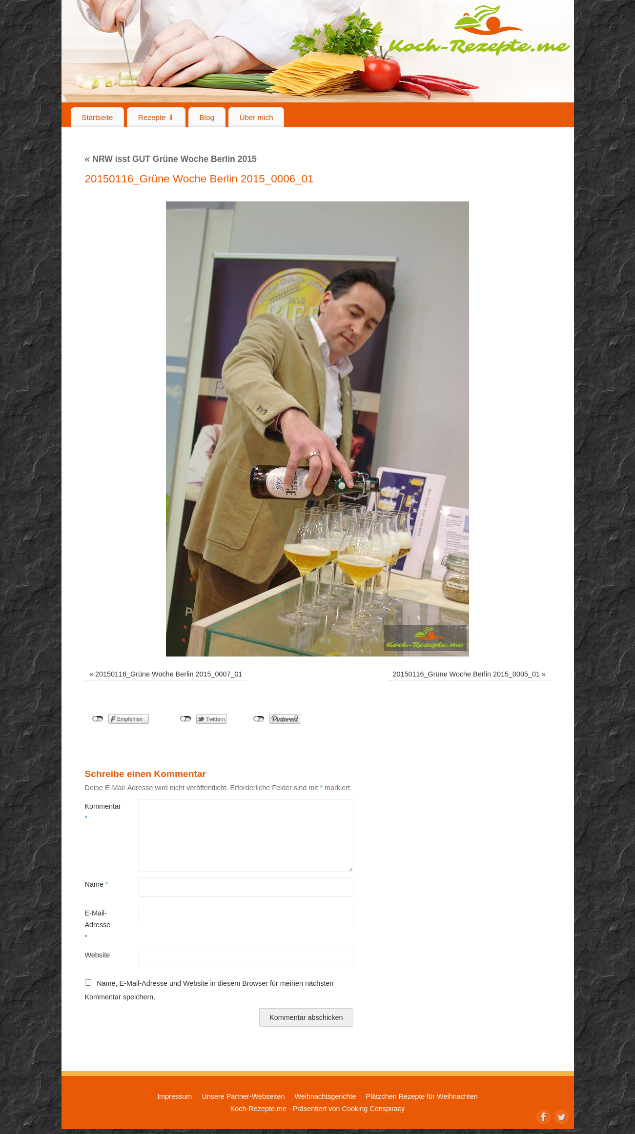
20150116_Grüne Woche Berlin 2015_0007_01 (168, 674)
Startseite (97, 117)
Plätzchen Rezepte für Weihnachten (422, 1096)
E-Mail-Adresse (98, 925)
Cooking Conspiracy (373, 1109)
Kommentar (98, 812)
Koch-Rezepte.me (479, 30)
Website (97, 955)
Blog (206, 117)
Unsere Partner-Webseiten (243, 1096)
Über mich (256, 117)
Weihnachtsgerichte (325, 1096)
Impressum (174, 1096)
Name (96, 884)
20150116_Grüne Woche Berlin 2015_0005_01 (466, 674)
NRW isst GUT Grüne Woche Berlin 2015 (171, 159)
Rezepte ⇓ (156, 117)
